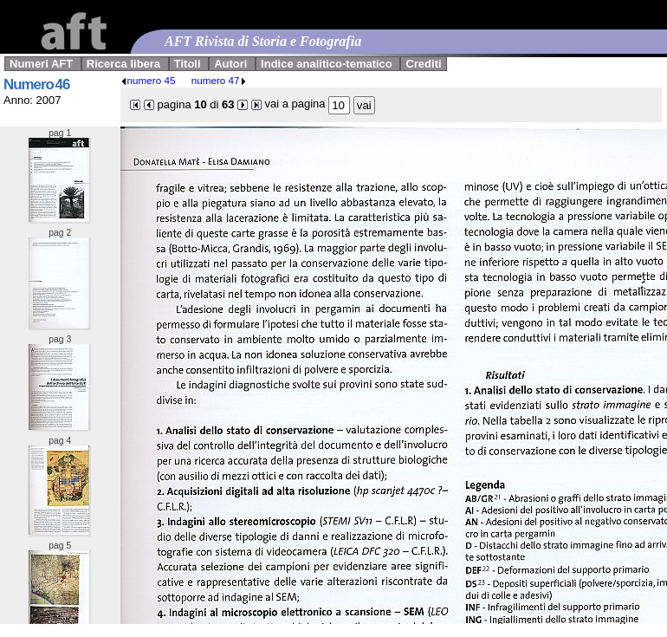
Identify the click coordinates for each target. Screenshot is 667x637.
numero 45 (148, 80)
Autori (230, 63)
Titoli (187, 63)
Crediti (423, 63)
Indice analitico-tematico (326, 63)
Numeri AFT (41, 63)
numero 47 (219, 80)
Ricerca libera (123, 63)
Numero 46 (36, 84)
